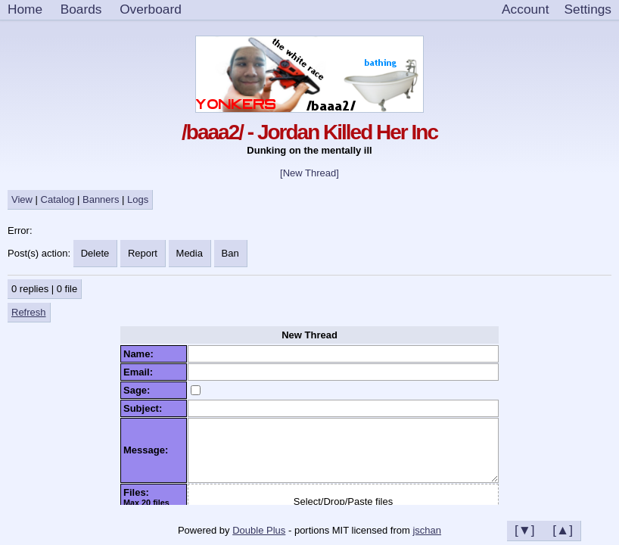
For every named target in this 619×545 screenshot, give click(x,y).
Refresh (28, 312)
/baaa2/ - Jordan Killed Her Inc (309, 132)
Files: (138, 492)
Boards (81, 9)
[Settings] (588, 10)
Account (525, 9)
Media (189, 253)
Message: (148, 450)
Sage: (139, 390)
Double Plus (258, 530)
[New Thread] (309, 173)
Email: (140, 372)
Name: (141, 354)
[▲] (562, 529)
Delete (95, 253)
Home (25, 9)
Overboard (151, 9)
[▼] (525, 529)
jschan (426, 530)
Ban (230, 253)
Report (142, 253)
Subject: (145, 408)
